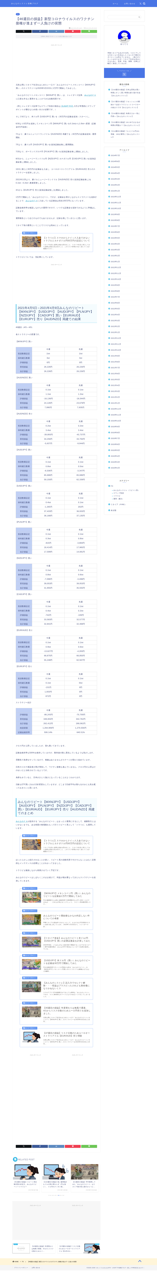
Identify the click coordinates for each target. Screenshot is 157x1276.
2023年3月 (115, 251)
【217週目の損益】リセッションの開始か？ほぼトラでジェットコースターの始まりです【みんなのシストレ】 (125, 105)
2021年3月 (115, 392)
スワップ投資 (118, 494)
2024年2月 (115, 186)
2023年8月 (115, 221)
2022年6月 (115, 304)
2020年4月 (115, 457)
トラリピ (116, 497)
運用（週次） (118, 500)
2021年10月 (116, 351)
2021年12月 (116, 339)
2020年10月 (116, 422)
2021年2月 (115, 398)
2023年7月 (115, 227)
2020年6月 (115, 445)
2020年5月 (115, 451)
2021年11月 (116, 345)
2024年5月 (115, 168)
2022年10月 (116, 280)
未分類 (113, 511)
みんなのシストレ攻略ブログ (24, 3)
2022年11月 (116, 274)
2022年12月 (116, 268)
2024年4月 (115, 174)
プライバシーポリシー (21, 1273)
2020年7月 (115, 439)
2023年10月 (116, 209)
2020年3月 (115, 463)
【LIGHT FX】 (67, 107)
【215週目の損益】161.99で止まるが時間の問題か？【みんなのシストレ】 (125, 124)
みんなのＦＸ (90, 96)
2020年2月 (115, 469)
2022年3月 (115, 321)
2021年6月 (115, 374)
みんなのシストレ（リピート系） (126, 491)
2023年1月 (115, 262)
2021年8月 (115, 363)
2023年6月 (115, 233)
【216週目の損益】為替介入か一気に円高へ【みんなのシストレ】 (125, 115)
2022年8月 (115, 292)
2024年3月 (115, 180)
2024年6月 (115, 162)
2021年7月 (115, 369)
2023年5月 (115, 239)
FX (18, 15)
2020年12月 (116, 410)
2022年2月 (115, 327)
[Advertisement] (56, 64)
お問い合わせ (129, 4)
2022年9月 (115, 286)
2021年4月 (115, 386)
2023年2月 (115, 257)
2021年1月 (115, 404)
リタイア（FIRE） (118, 505)
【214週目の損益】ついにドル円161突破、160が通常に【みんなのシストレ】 (125, 135)
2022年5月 (115, 310)
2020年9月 (115, 427)
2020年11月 (116, 416)
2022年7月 (115, 298)
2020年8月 (115, 433)
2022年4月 (115, 315)
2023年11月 (116, 203)
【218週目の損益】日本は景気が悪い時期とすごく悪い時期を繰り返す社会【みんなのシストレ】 (125, 93)
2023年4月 (115, 245)
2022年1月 (115, 333)
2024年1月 (115, 192)
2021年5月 (115, 380)
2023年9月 (115, 215)
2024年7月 (115, 156)
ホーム (115, 4)
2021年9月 (115, 357)
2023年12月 (116, 198)
